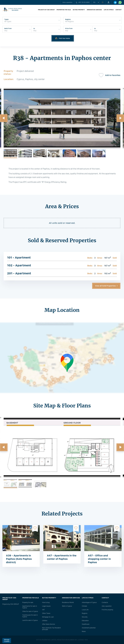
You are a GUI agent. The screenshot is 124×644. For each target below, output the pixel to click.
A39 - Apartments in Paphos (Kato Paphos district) (19, 559)
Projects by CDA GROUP (46, 9)
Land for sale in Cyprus (30, 620)
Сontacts (105, 602)
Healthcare (85, 624)
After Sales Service (48, 624)
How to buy (46, 602)
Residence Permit (68, 602)
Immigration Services (94, 9)
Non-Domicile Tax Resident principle (51, 628)
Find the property (107, 610)
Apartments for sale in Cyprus (29, 607)
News (84, 631)
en (94, 2)
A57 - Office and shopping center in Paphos (99, 559)
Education (85, 620)
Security (84, 617)
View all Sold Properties (105, 286)
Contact (119, 9)
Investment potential (89, 628)
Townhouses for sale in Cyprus (30, 616)
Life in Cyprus (109, 9)
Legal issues (46, 606)
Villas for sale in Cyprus (30, 611)
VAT (43, 610)
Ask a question (67, 2)
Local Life (85, 610)
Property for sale (27, 602)
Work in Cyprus (67, 606)
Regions (84, 613)
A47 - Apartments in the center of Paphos (61, 557)
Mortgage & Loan (48, 617)
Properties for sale (64, 9)
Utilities (44, 620)
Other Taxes (46, 613)
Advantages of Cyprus (89, 602)
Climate (84, 606)
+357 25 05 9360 (83, 2)
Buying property (79, 9)
